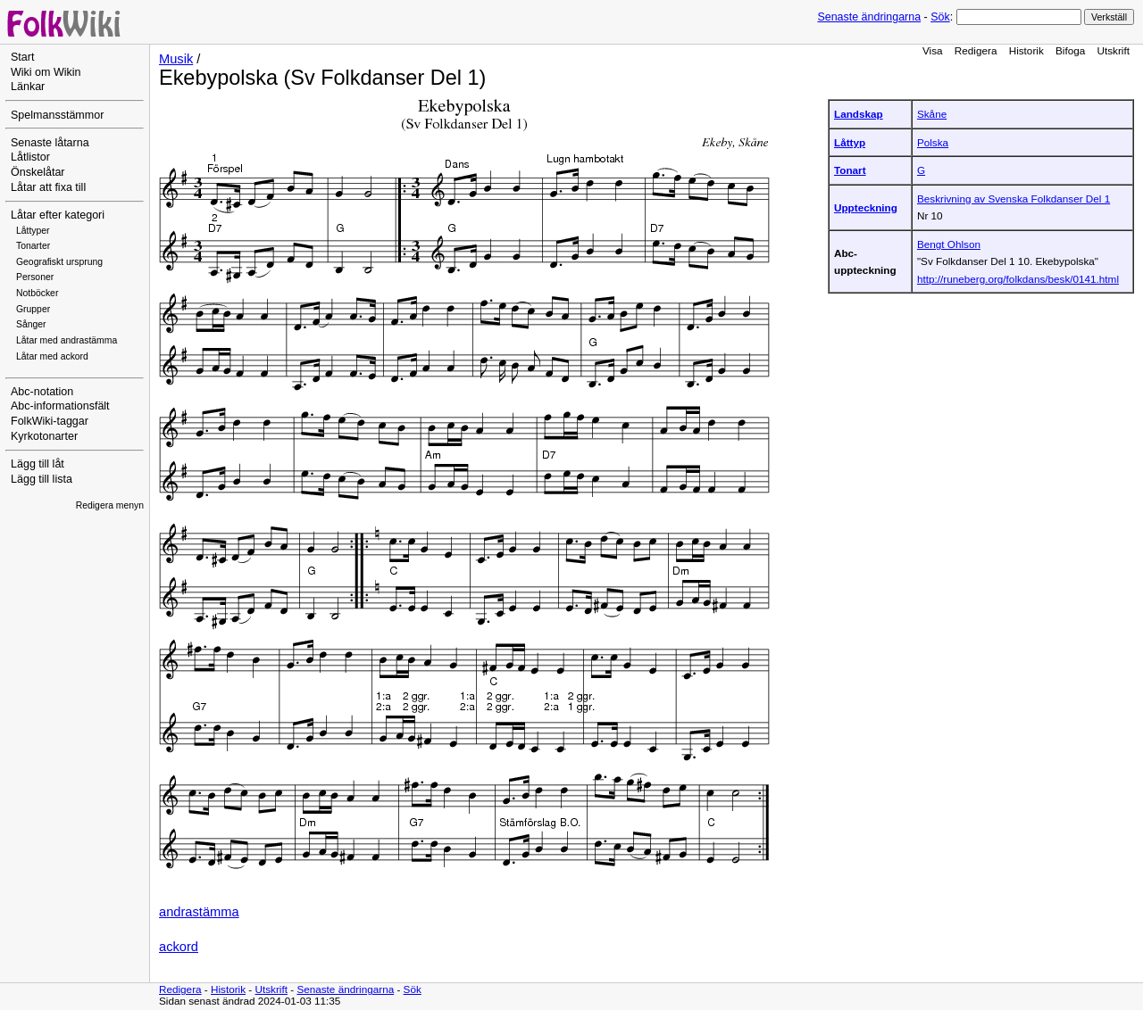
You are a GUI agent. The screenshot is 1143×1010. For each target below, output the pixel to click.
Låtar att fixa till (48, 187)
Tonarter (33, 246)
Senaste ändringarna (869, 17)
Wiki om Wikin (46, 72)
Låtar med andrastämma (66, 340)
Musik (176, 59)
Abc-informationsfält (60, 406)
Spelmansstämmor (57, 115)
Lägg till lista (41, 479)
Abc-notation (42, 391)
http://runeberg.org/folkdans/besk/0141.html (1018, 279)
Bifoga (1070, 50)
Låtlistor (30, 157)
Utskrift (1113, 50)
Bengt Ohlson (948, 244)
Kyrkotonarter (44, 436)
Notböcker (37, 293)
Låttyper (33, 231)
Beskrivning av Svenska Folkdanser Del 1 (1013, 198)
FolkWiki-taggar (49, 421)
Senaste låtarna (50, 143)
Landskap (858, 114)
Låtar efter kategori (57, 215)
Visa (932, 50)
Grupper (33, 309)
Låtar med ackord (52, 356)
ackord (178, 947)
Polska (932, 142)
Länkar (28, 86)
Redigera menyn (110, 505)
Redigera (976, 50)
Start (22, 57)
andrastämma (199, 912)
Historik (1026, 50)
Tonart (850, 170)
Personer (35, 277)
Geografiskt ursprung (59, 262)
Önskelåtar (38, 172)
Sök (939, 17)
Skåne (932, 114)
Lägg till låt (37, 464)
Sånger (31, 324)
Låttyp (849, 142)
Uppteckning (865, 207)
